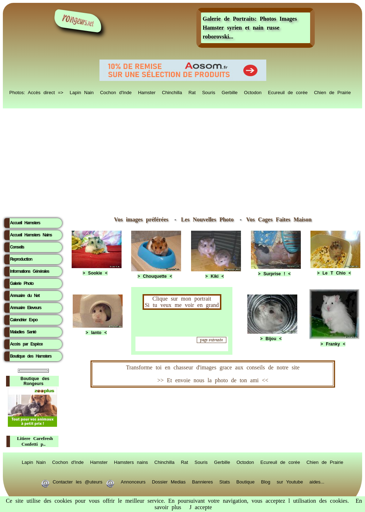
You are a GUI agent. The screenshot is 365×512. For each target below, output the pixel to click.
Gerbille (230, 92)
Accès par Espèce (26, 344)
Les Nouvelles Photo (209, 219)
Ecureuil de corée (288, 92)
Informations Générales (29, 271)
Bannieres (202, 481)
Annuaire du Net (25, 295)
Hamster (146, 92)
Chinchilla (172, 92)
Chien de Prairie (332, 92)
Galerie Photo (22, 283)
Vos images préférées (141, 219)
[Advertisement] (182, 161)
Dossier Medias (169, 481)
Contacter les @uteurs (77, 481)
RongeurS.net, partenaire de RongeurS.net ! (213, 407)
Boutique (245, 481)
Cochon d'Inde (116, 92)
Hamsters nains (131, 462)
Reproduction (21, 259)
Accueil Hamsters (25, 222)
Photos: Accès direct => (36, 92)
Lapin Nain (82, 92)
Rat (192, 92)
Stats (224, 481)
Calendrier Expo (23, 319)
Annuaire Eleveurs (25, 307)
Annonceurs (133, 481)
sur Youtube (290, 481)
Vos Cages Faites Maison (277, 219)
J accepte (200, 507)
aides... (316, 481)
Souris (208, 92)
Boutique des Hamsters (30, 356)
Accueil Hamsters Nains (31, 234)
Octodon (253, 92)
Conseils (17, 247)
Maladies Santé (23, 331)
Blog (265, 481)
